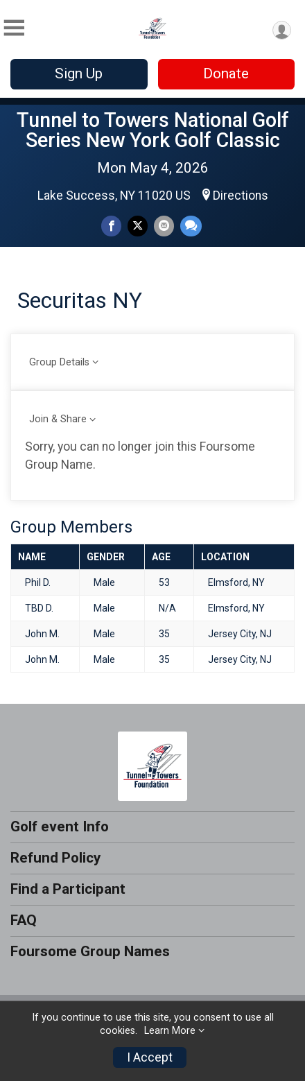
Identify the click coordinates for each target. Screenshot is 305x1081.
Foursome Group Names (90, 951)
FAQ (23, 920)
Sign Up (79, 73)
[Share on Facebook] (111, 226)
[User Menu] (281, 30)
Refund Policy (55, 857)
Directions (240, 195)
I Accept (150, 1057)
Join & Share (58, 419)
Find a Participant (67, 889)
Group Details (59, 362)
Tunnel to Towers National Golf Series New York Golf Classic (153, 130)
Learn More (169, 1031)
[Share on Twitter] (138, 226)
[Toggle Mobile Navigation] (14, 28)
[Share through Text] (191, 226)
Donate (226, 73)
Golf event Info (59, 826)
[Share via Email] (164, 226)
